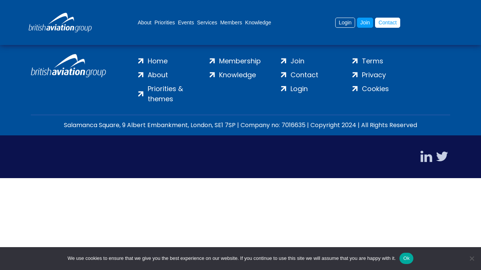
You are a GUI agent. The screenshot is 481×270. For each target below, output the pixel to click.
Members (231, 23)
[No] (471, 258)
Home (158, 61)
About (144, 23)
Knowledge (258, 23)
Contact (387, 23)
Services (207, 23)
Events (186, 23)
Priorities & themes (165, 94)
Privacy (374, 75)
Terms (372, 61)
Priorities (164, 23)
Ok (406, 258)
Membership (240, 61)
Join (365, 23)
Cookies (375, 88)
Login (345, 23)
